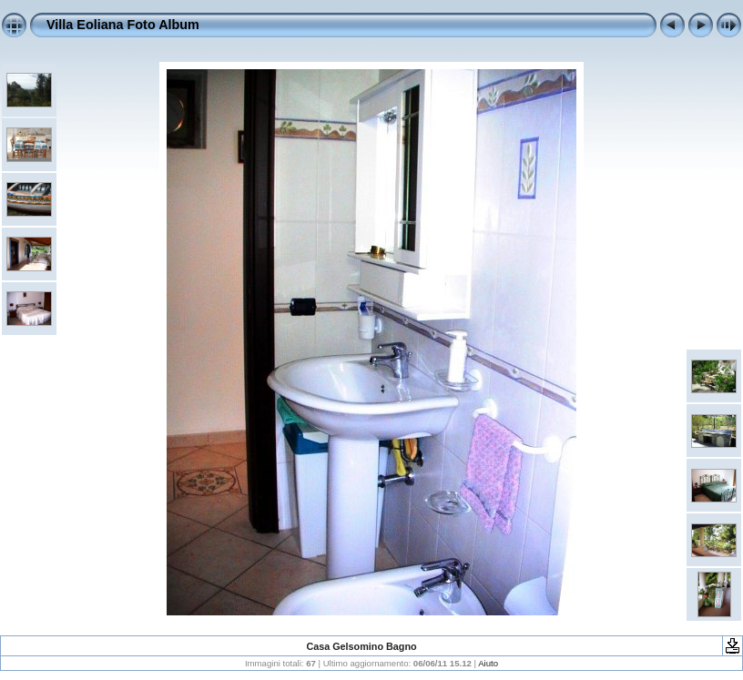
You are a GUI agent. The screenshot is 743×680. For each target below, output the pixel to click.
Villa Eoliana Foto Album (122, 24)
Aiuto (488, 663)
